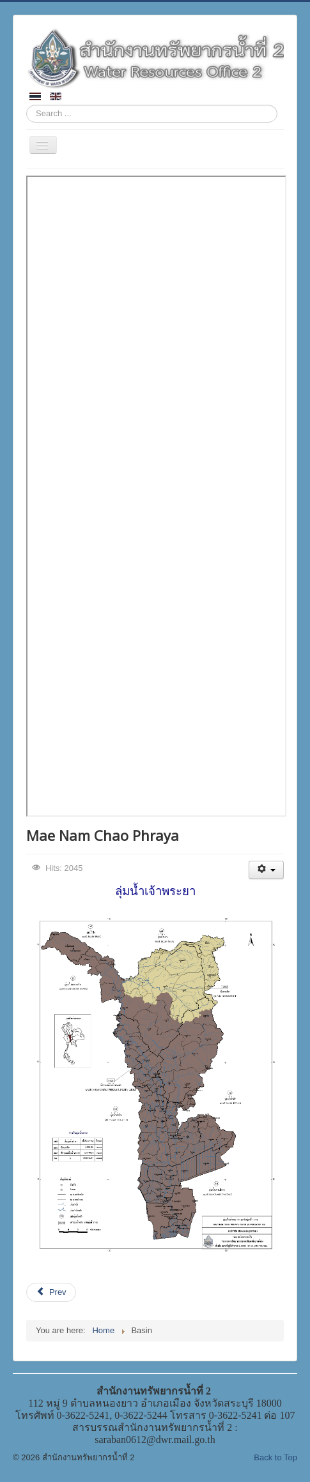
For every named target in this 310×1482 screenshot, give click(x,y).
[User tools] (266, 870)
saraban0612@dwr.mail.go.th (155, 1439)
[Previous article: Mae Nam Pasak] (51, 1292)
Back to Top (275, 1457)
